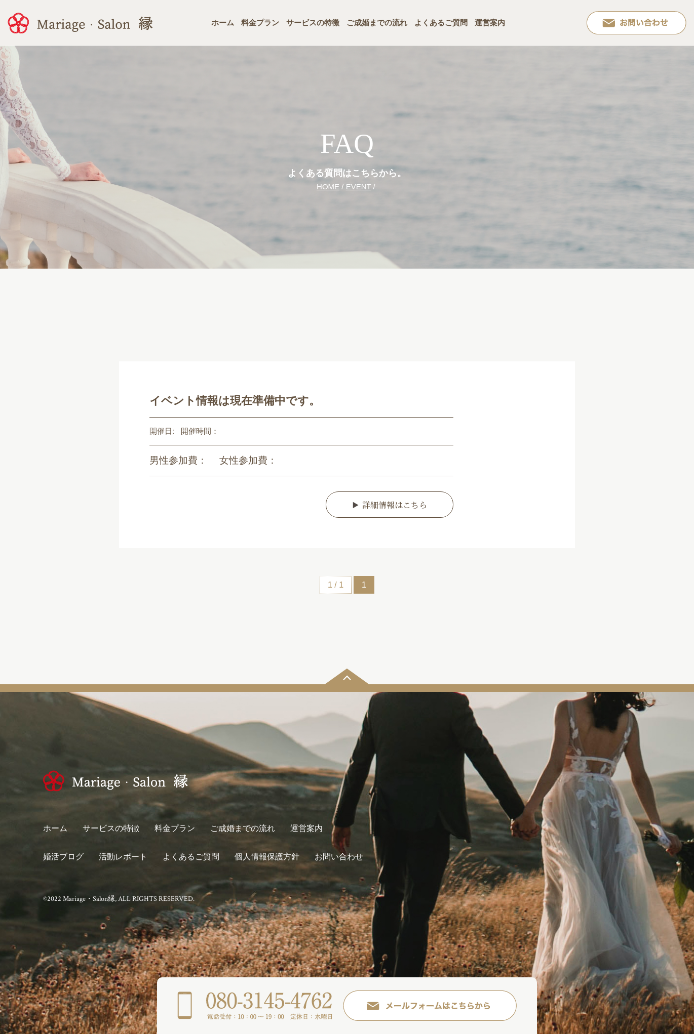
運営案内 (490, 22)
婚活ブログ (63, 856)
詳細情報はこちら (394, 505)
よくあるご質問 (441, 22)
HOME (328, 186)
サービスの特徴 (312, 22)
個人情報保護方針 (267, 856)
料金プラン (260, 22)
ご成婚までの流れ (376, 22)
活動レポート (123, 856)
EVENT (358, 186)
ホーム (222, 22)
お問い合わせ (339, 856)
